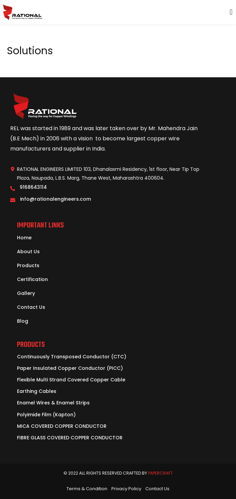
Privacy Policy (126, 488)
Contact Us (31, 307)
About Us (28, 251)
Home (24, 237)
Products (28, 265)
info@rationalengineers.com (55, 199)
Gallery (26, 293)
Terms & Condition (87, 488)
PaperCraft (160, 473)
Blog (22, 321)
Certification (32, 279)
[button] (231, 12)
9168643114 (33, 187)
